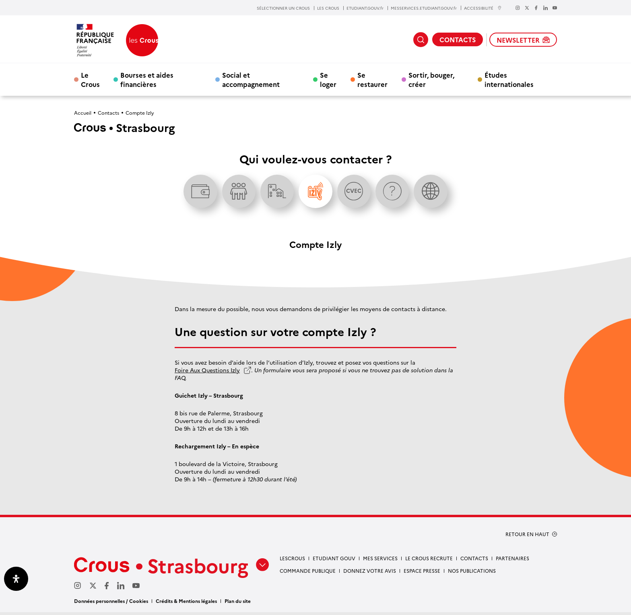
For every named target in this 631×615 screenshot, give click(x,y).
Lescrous (292, 560)
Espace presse (422, 573)
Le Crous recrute (429, 560)
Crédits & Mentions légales (186, 603)
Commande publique (308, 573)
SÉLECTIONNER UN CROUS (283, 8)
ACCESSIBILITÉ (483, 8)
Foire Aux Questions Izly (207, 373)
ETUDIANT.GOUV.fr (365, 8)
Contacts (108, 112)
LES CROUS (328, 8)
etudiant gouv (334, 560)
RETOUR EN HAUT (527, 537)
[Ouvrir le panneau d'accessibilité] (16, 579)
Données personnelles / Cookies (111, 603)
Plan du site (238, 603)
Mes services (380, 560)
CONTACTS (457, 39)
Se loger (328, 79)
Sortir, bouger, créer (431, 79)
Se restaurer (372, 79)
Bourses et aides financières (146, 79)
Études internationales (509, 79)
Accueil (82, 112)
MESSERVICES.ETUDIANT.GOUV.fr (424, 8)
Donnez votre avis (369, 573)
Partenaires (512, 560)
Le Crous (90, 79)
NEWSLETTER (523, 39)
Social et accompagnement (251, 79)
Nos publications (472, 573)
